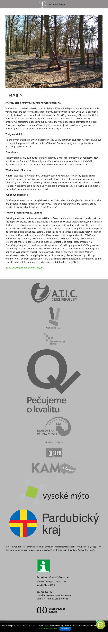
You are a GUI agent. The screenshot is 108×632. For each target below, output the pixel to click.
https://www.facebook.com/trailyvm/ (24, 267)
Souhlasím (65, 629)
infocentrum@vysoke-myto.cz (57, 595)
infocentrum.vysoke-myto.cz (55, 598)
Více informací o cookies (47, 628)
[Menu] (70, 4)
